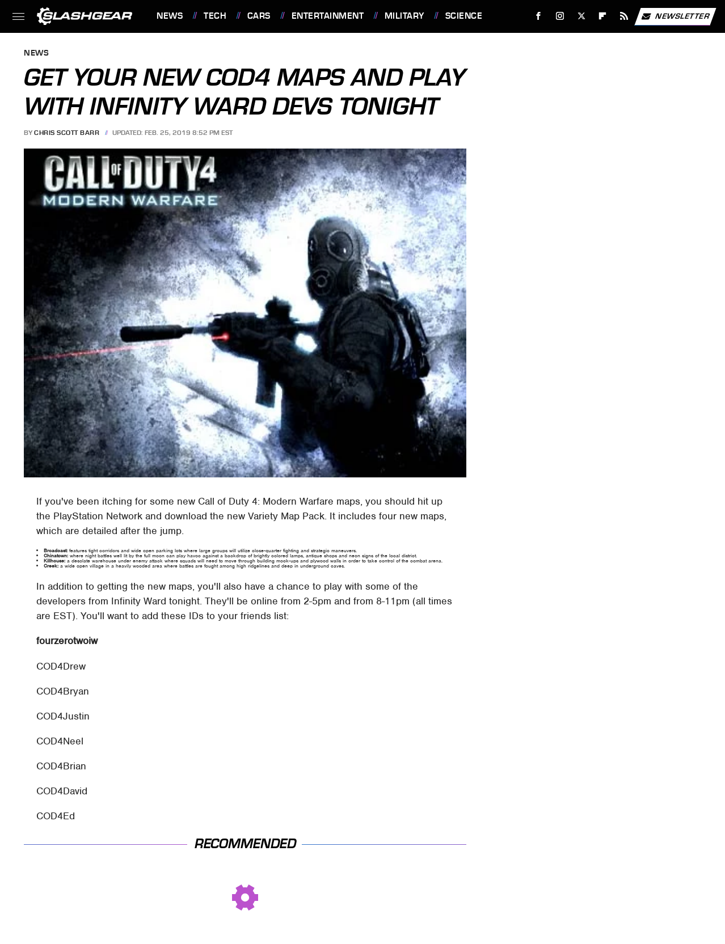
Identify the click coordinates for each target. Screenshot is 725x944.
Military (404, 16)
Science (464, 16)
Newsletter (675, 16)
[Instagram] (560, 16)
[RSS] (624, 16)
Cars (259, 16)
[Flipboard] (603, 16)
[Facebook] (538, 16)
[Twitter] (581, 16)
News (170, 16)
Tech (215, 16)
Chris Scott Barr (66, 133)
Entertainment (328, 16)
